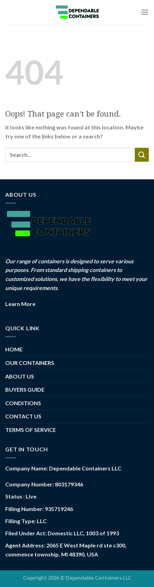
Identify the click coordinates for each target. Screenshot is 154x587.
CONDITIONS (23, 403)
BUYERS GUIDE (24, 389)
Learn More (20, 303)
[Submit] (142, 154)
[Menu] (144, 11)
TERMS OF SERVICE (30, 429)
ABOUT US (19, 376)
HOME (14, 349)
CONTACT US (23, 416)
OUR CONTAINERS (29, 362)
